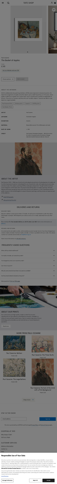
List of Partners (4, 476)
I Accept (48, 480)
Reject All (35, 480)
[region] (28, 468)
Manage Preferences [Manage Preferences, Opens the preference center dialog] (7, 480)
